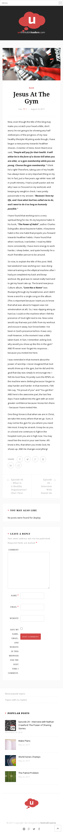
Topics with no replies (16, 699)
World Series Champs (29, 756)
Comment (13, 550)
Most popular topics (15, 693)
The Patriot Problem (28, 772)
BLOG (31, 88)
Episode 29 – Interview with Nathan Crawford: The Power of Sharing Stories (36, 725)
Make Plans (24, 740)
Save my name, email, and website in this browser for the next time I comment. (13, 651)
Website (14, 618)
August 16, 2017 (38, 109)
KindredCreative (48, 822)
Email (14, 606)
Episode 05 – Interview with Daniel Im (46, 486)
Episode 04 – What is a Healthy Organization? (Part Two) (19, 486)
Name (15, 595)
